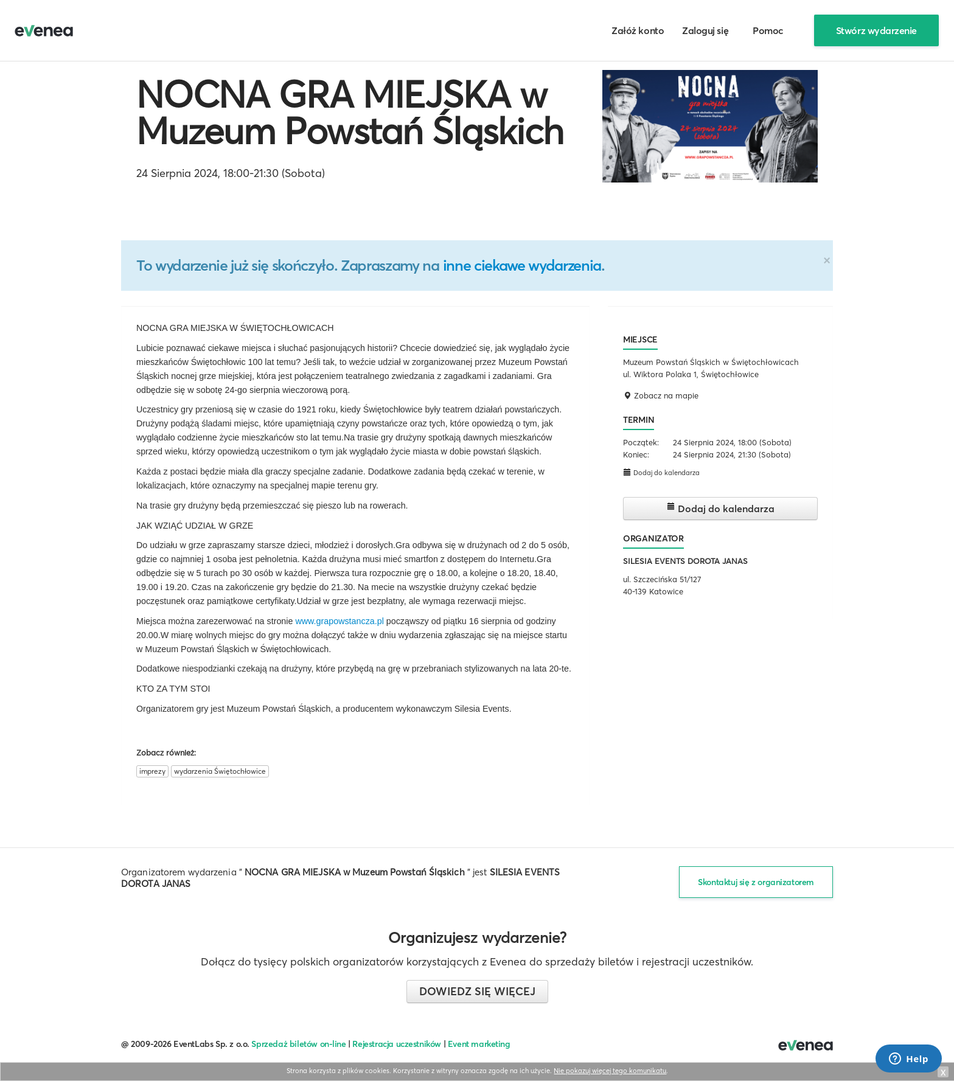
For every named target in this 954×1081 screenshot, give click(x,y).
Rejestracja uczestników (396, 1043)
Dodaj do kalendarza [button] (661, 472)
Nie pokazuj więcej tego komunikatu (610, 1070)
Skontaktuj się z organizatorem (756, 882)
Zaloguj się (705, 30)
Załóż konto (637, 30)
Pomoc (768, 30)
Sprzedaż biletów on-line (298, 1043)
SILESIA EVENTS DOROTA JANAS (685, 561)
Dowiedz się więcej (477, 991)
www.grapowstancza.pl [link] (339, 621)
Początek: (641, 442)
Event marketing (479, 1043)
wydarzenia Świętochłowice (220, 771)
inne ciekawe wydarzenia (522, 265)
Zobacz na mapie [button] (660, 395)
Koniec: (636, 454)
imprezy (152, 771)
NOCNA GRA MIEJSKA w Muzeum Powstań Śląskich (349, 112)
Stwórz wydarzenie (876, 30)
